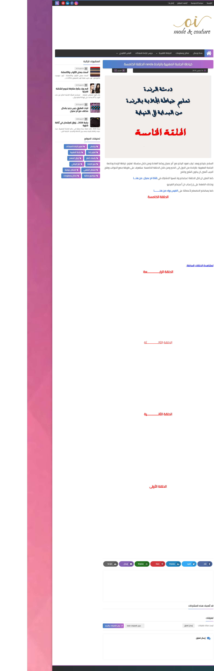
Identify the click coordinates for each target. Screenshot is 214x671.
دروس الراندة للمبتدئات (117, 53)
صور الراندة (64, 164)
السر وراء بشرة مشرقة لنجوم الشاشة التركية (45, 90)
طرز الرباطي (48, 164)
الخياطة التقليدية (138, 53)
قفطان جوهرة (43, 170)
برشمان (66, 146)
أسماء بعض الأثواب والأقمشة (47, 72)
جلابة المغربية (48, 152)
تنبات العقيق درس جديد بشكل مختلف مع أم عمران (47, 109)
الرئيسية (182, 3)
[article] (104, 579)
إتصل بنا (144, 3)
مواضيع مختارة (63, 175)
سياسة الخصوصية (170, 3)
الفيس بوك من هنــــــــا (138, 190)
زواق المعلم (47, 158)
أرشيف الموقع (155, 3)
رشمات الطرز (64, 158)
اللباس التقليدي (98, 53)
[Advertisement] (77, 28)
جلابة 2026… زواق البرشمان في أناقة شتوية (44, 124)
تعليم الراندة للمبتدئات (47, 146)
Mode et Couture (153, 667)
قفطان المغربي (62, 170)
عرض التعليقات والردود (85, 612)
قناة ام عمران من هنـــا (118, 178)
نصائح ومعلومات (155, 53)
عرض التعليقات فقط (107, 612)
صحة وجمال (170, 53)
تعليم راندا (65, 152)
